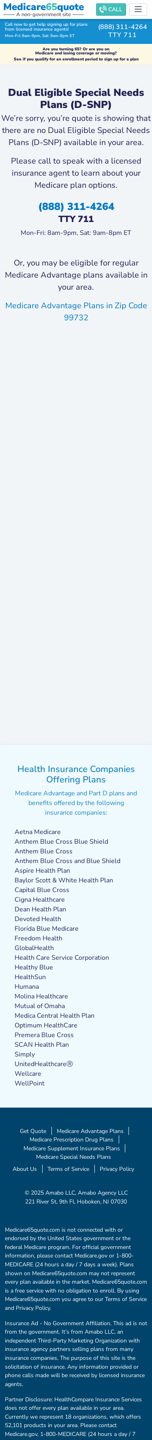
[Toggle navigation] (138, 9)
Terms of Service (68, 1169)
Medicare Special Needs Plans (73, 1157)
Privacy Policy (117, 1169)
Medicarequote (43, 6)
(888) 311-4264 (122, 27)
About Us (25, 1169)
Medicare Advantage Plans (90, 1131)
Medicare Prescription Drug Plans (71, 1139)
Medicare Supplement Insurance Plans (72, 1148)
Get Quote (33, 1131)
